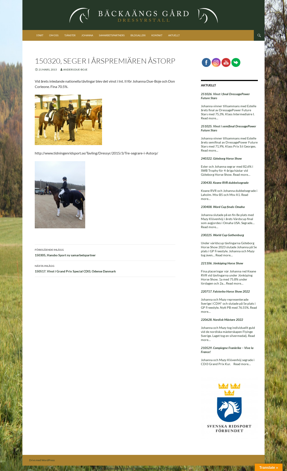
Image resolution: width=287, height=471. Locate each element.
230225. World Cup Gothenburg (222, 235)
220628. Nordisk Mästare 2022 (222, 319)
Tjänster (70, 35)
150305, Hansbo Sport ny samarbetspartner (105, 252)
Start (39, 35)
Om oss (54, 35)
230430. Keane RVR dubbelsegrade (225, 182)
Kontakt (156, 35)
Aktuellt (174, 35)
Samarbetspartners (112, 35)
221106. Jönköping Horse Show (222, 263)
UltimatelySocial (174, 468)
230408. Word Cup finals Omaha (223, 207)
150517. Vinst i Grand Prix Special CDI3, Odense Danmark (105, 268)
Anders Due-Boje (75, 69)
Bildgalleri (138, 35)
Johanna (87, 35)
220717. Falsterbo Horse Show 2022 (225, 291)
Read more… (209, 118)
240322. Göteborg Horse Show (221, 158)
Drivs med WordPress (42, 460)
